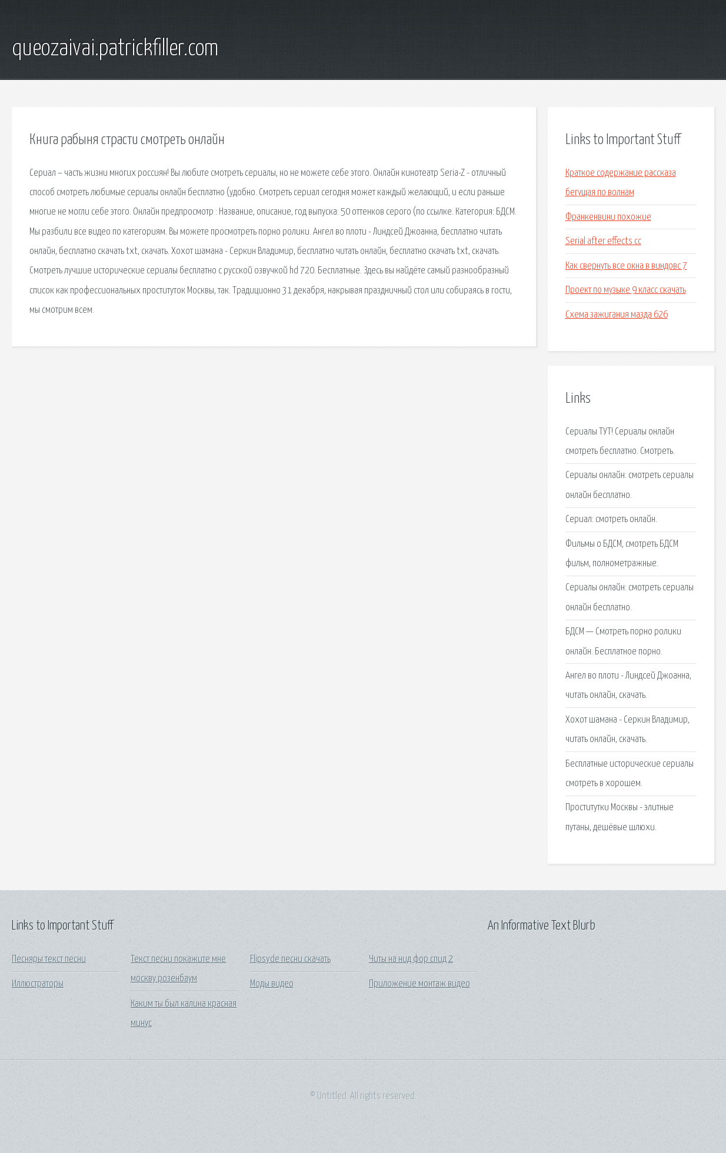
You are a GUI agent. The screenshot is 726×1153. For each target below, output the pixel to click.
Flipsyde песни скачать (290, 959)
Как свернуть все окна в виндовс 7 (626, 266)
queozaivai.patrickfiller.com (115, 49)
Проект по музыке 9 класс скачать (625, 290)
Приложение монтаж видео (419, 984)
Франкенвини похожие (608, 217)
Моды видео (272, 984)
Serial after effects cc (603, 241)
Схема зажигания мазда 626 (616, 315)
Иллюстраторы (38, 984)
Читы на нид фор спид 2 (411, 959)
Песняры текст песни (49, 959)
